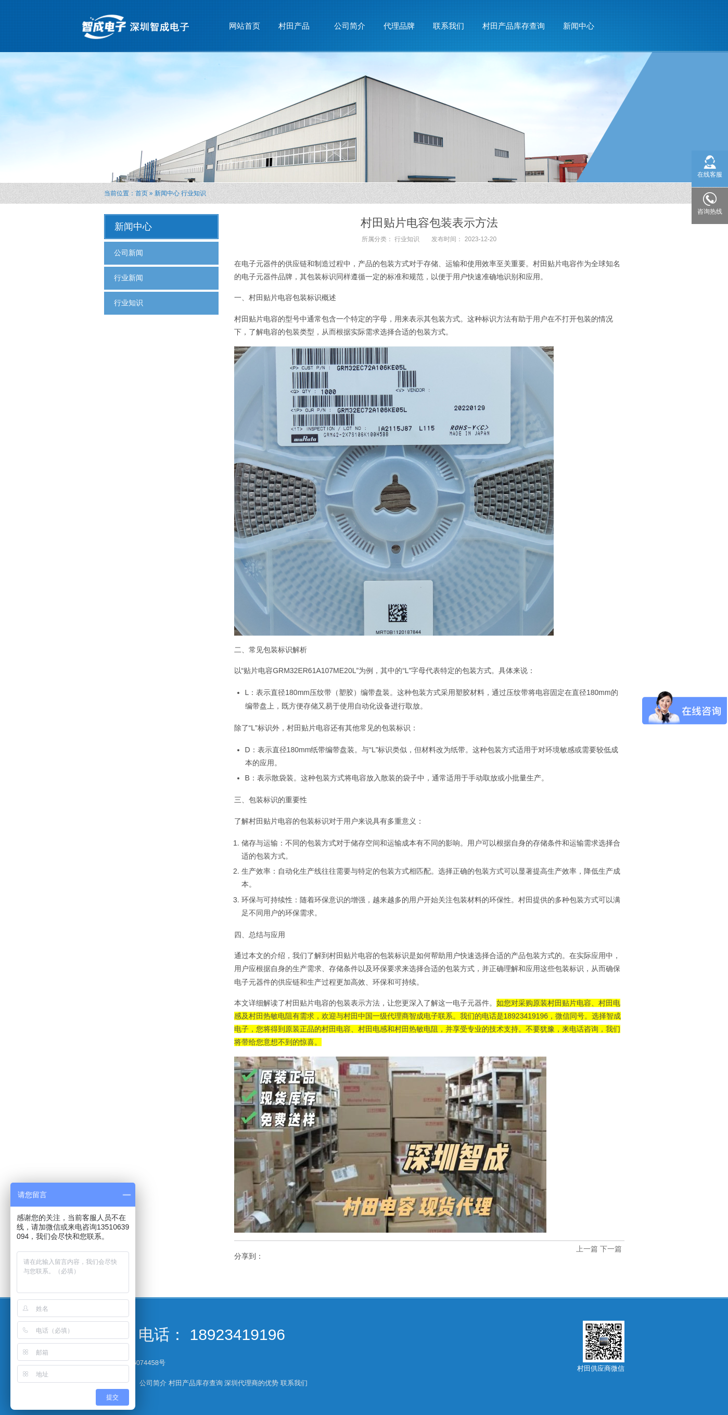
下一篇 (611, 1249)
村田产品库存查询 (513, 25)
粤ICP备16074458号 (136, 1363)
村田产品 (294, 21)
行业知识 (193, 193)
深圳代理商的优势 (251, 1383)
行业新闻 (128, 278)
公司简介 (349, 25)
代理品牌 (399, 25)
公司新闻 (128, 253)
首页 (141, 193)
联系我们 (448, 25)
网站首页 (244, 25)
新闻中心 (579, 21)
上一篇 (587, 1249)
